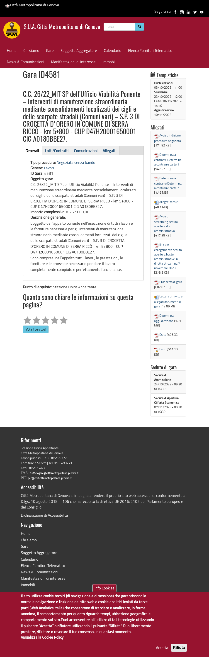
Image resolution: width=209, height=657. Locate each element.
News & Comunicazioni (25, 61)
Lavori (49, 167)
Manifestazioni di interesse (73, 61)
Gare (50, 50)
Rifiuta (179, 651)
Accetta (162, 651)
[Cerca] (139, 27)
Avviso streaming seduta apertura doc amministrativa (166, 223)
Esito (162, 334)
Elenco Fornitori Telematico (150, 50)
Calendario (112, 50)
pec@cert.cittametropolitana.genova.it (49, 478)
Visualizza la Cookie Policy (42, 641)
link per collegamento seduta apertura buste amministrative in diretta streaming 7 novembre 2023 (168, 256)
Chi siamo (31, 50)
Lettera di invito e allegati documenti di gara (168, 301)
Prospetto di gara (170, 282)
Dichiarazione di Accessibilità (44, 515)
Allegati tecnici (168, 202)
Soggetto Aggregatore (79, 50)
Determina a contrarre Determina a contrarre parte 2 (168, 183)
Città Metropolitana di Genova (32, 4)
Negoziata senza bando (76, 162)
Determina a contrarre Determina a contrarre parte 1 (168, 159)
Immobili (109, 61)
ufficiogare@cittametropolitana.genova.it (55, 473)
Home (12, 50)
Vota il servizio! (36, 329)
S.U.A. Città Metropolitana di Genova (62, 27)
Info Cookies (104, 591)
